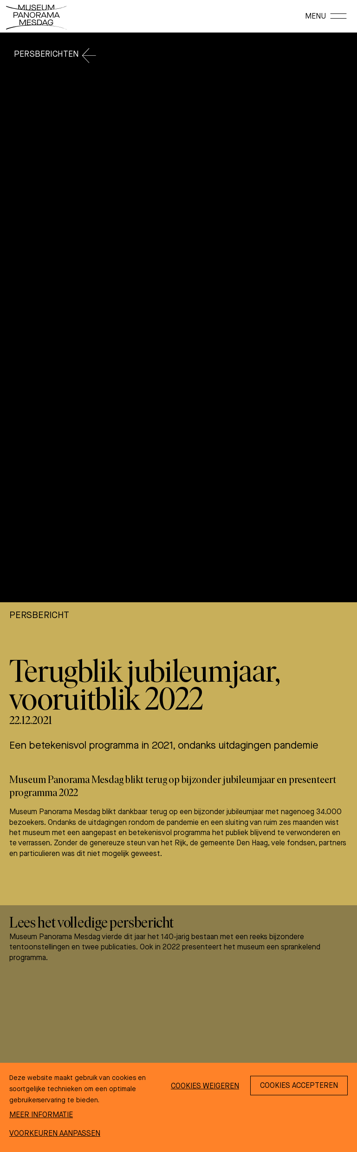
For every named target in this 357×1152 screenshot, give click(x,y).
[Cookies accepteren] (299, 1085)
